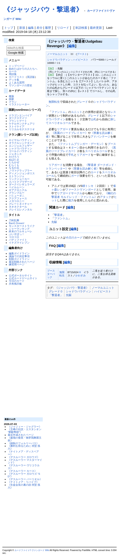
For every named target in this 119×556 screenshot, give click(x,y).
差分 (39, 27)
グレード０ (56, 291)
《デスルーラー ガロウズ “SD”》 (24, 475)
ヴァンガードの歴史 (20, 85)
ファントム (58, 112)
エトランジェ (16, 176)
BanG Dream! (16, 223)
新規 (22, 27)
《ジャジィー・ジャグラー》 (24, 426)
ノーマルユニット (57, 54)
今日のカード (16, 280)
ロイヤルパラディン (20, 140)
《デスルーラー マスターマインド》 (25, 461)
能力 (71, 200)
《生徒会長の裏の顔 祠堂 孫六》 (24, 486)
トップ (8, 27)
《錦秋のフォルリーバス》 (23, 443)
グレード (82, 101)
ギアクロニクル (18, 190)
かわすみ (80, 275)
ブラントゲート (18, 120)
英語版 (31, 76)
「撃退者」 (56, 295)
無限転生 (54, 101)
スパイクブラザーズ (20, 181)
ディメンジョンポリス (22, 173)
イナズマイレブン (19, 242)
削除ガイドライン (19, 259)
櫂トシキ (88, 185)
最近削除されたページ (22, 261)
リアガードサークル (69, 193)
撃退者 (58, 214)
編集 (31, 27)
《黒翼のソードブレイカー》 (69, 133)
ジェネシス (15, 153)
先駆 (54, 222)
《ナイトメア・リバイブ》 (23, 482)
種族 (11, 96)
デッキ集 (14, 79)
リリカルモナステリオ (22, 129)
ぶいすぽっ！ (16, 234)
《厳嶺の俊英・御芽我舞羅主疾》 (24, 439)
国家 (11, 99)
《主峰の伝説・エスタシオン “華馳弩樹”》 (24, 430)
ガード (75, 175)
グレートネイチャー (20, 203)
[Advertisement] (23, 351)
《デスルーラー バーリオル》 (25, 479)
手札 (71, 154)
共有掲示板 (15, 283)
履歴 (48, 27)
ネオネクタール (18, 206)
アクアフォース (18, 198)
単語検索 (81, 27)
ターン (75, 147)
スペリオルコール (60, 123)
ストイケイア (16, 126)
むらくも (14, 165)
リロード (63, 27)
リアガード (64, 129)
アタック (105, 197)
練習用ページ (16, 264)
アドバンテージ (100, 136)
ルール (13, 71)
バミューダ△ (16, 195)
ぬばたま (14, 159)
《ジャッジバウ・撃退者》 (43, 9)
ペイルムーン (16, 187)
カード (95, 172)
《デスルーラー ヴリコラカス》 (24, 466)
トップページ (16, 65)
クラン (13, 101)
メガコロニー (16, 201)
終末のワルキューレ (20, 231)
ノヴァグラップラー (20, 170)
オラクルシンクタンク (22, 142)
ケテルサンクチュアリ (22, 123)
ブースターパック (51, 274)
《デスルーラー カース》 (22, 470)
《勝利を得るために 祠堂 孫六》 (24, 447)
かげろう (14, 156)
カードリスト (16, 76)
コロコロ (14, 237)
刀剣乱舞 (14, 220)
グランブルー (16, 192)
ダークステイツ (18, 118)
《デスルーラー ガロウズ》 (24, 457)
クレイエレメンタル (20, 209)
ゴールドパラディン (20, 151)
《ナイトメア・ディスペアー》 (23, 453)
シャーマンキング (19, 228)
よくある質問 (16, 82)
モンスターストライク (22, 225)
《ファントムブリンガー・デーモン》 (81, 144)
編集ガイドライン (19, 253)
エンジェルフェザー (20, 145)
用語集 (13, 74)
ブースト (82, 54)
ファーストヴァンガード (80, 189)
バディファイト (18, 239)
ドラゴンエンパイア (20, 115)
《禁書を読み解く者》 (85, 168)
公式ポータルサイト (20, 275)
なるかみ (14, 167)
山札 (93, 119)
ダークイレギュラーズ (22, 184)
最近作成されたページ (21, 434)
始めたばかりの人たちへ (23, 68)
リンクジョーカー (19, 179)
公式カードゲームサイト (23, 278)
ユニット (76, 112)
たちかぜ (14, 162)
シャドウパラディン (20, 148)
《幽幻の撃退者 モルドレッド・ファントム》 (83, 195)
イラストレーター (19, 104)
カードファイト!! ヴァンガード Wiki (31, 550)
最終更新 (96, 27)
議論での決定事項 (19, 256)
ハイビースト (80, 59)
